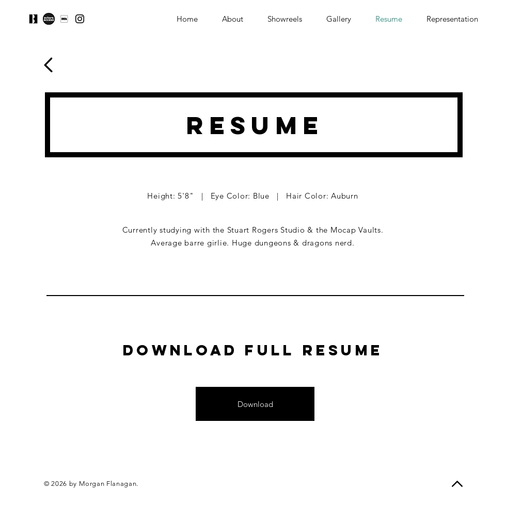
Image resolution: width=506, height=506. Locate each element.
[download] (64, 19)
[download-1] (49, 19)
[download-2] (33, 19)
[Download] (255, 404)
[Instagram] (80, 19)
